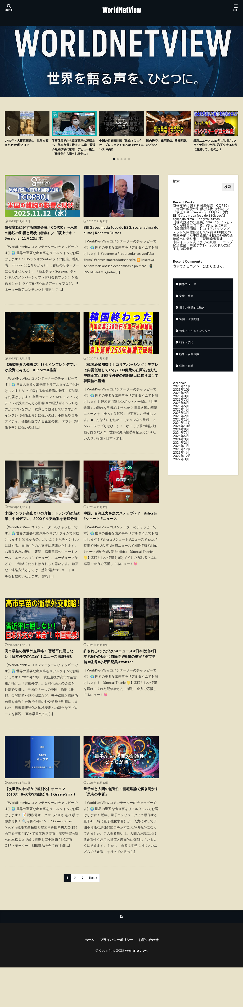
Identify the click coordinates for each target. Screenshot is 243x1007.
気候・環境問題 (190, 329)
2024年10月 (182, 439)
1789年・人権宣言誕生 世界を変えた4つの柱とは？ (27, 143)
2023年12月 (182, 462)
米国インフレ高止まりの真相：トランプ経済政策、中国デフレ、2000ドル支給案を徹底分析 (41, 540)
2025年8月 (181, 409)
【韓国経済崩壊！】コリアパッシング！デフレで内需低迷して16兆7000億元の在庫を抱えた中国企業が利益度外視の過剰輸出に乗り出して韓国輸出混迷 (121, 388)
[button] (9, 131)
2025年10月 (182, 402)
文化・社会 (187, 304)
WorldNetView (121, 10)
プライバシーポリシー (116, 979)
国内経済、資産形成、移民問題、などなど (167, 143)
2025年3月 (181, 425)
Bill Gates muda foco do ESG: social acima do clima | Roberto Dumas (117, 238)
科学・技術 (187, 354)
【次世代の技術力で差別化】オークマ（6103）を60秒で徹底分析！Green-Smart (41, 832)
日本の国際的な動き (194, 317)
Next (92, 916)
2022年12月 (182, 468)
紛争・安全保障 (190, 366)
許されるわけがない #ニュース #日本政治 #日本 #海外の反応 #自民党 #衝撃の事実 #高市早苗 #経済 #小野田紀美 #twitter (121, 689)
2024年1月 (181, 459)
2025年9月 (181, 405)
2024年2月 (181, 455)
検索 (176, 189)
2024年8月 (181, 442)
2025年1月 (181, 432)
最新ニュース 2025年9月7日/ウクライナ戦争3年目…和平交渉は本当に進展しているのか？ (215, 148)
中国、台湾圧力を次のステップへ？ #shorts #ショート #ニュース (120, 537)
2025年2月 (181, 429)
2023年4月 (181, 465)
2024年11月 (182, 435)
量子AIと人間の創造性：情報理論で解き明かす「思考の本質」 (120, 829)
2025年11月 (182, 399)
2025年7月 (181, 412)
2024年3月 (181, 452)
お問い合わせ (151, 979)
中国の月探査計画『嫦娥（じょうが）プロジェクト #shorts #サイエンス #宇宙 (120, 146)
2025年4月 (181, 422)
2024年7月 (181, 445)
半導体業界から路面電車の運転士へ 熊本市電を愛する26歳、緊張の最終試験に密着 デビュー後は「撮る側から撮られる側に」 (74, 151)
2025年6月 (181, 415)
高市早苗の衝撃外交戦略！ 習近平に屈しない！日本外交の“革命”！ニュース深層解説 (41, 686)
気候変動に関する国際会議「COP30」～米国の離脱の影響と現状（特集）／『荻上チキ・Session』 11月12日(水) (41, 242)
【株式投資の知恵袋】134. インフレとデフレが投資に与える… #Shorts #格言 (42, 378)
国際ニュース (189, 292)
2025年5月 (181, 419)
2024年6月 (181, 449)
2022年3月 (181, 472)
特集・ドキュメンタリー (197, 341)
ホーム (85, 979)
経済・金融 (187, 378)
